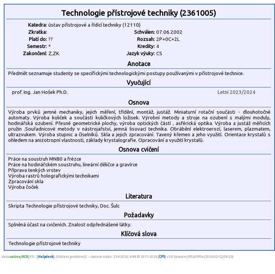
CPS (162, 256)
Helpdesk (46, 256)
